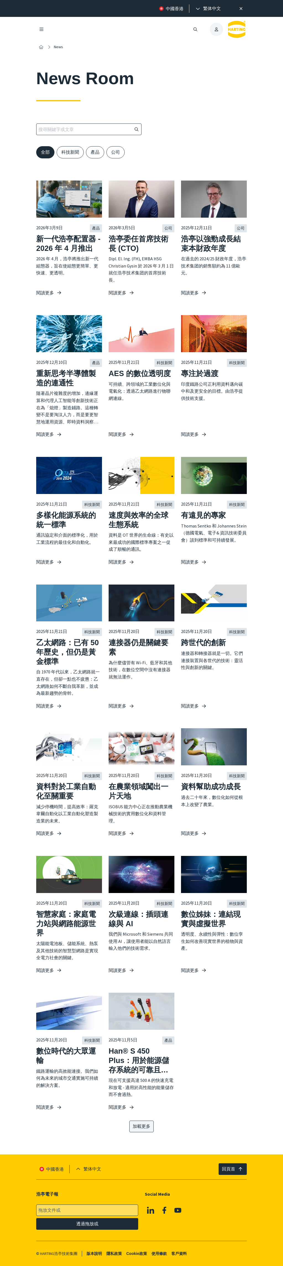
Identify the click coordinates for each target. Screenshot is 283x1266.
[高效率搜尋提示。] (241, 8)
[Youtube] (178, 1210)
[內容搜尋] (41, 47)
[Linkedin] (150, 1210)
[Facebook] (164, 1210)
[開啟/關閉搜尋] (195, 29)
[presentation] (208, 8)
